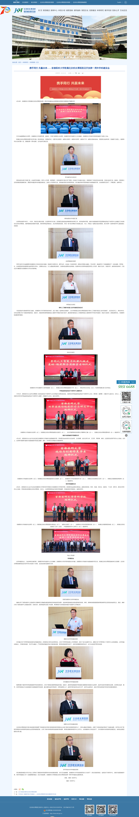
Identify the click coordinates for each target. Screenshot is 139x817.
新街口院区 (16, 2)
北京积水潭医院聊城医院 (80, 2)
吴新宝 (68, 139)
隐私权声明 (58, 799)
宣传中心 (74, 778)
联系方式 (73, 799)
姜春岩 (94, 139)
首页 (19, 62)
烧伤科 (52, 478)
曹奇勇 (95, 394)
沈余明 (73, 438)
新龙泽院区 (34, 2)
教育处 (21, 563)
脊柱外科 (120, 310)
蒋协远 (42, 139)
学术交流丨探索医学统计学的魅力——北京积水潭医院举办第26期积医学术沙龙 (37, 794)
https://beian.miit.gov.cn (56, 813)
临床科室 (106, 139)
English (119, 2)
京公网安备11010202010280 (53, 810)
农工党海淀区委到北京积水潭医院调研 (27, 792)
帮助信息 (89, 799)
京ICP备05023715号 (68, 807)
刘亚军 (77, 139)
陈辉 (80, 438)
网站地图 (81, 799)
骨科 (65, 182)
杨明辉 (100, 394)
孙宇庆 (27, 563)
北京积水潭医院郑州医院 (63, 2)
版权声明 (66, 799)
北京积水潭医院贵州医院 (47, 2)
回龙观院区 (25, 2)
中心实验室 (31, 602)
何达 (16, 313)
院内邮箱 (49, 799)
